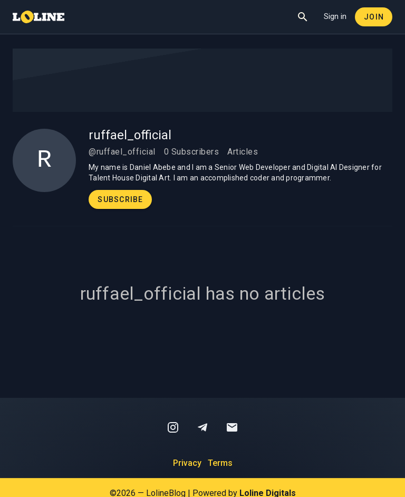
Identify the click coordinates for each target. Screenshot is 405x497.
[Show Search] (302, 17)
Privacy (187, 463)
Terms (220, 463)
